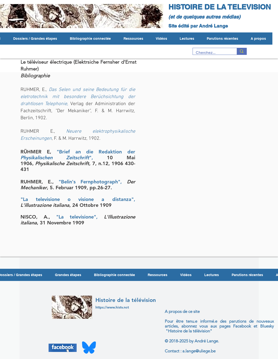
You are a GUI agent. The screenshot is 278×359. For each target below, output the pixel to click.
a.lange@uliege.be (199, 351)
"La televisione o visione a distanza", (78, 199)
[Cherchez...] (211, 52)
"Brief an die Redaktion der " (78, 154)
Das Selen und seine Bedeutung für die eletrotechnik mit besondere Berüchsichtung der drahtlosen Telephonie (78, 97)
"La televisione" (76, 217)
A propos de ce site (182, 311)
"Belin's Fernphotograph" (89, 182)
